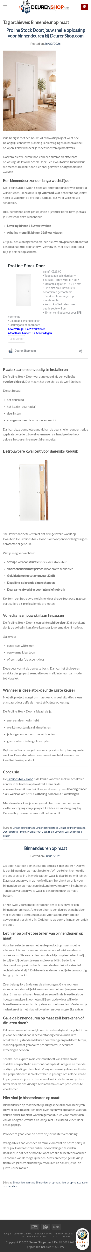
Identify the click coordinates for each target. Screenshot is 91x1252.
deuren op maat (70, 1182)
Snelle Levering (56, 831)
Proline (22, 831)
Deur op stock (10, 831)
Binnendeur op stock (47, 827)
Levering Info (23, 1233)
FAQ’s (7, 1233)
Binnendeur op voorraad (72, 827)
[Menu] (5, 7)
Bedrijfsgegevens (34, 1236)
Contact (55, 1236)
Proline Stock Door (37, 831)
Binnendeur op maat (24, 827)
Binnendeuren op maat (45, 848)
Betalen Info (43, 1233)
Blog (66, 1236)
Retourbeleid (64, 1233)
